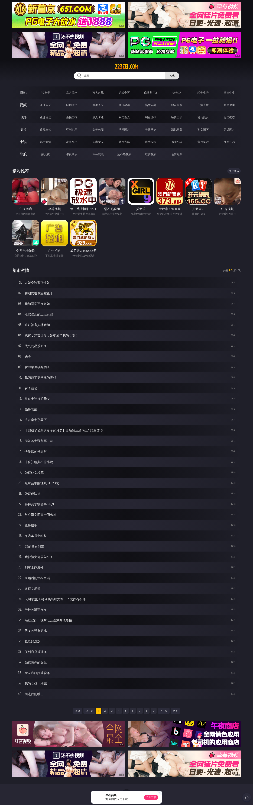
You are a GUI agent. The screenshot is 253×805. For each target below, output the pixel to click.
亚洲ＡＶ (45, 105)
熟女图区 (203, 129)
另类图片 (229, 129)
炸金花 (177, 93)
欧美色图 (98, 129)
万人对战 (98, 93)
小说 (23, 141)
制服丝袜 (150, 117)
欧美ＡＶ (98, 105)
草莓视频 (98, 154)
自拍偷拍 (71, 105)
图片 (23, 129)
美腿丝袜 (150, 129)
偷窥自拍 (45, 129)
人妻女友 (98, 142)
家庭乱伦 (71, 142)
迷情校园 (150, 142)
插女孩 (45, 154)
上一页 (89, 710)
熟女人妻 (150, 105)
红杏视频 (150, 154)
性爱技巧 (229, 142)
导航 (23, 154)
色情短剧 (176, 154)
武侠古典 (124, 142)
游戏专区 (124, 93)
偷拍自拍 (71, 117)
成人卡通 (98, 117)
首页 (77, 710)
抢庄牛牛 (229, 93)
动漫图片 (124, 129)
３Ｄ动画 (124, 105)
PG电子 (45, 93)
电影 (23, 117)
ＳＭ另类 (229, 105)
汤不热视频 (124, 154)
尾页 (175, 710)
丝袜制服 (176, 105)
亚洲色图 (71, 129)
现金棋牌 (203, 93)
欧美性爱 (124, 117)
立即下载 (151, 797)
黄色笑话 (203, 142)
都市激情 (45, 142)
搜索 (172, 76)
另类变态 (229, 117)
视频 (23, 104)
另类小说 (176, 142)
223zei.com (126, 66)
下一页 (163, 710)
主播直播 (203, 105)
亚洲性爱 (45, 117)
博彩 (23, 92)
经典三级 (176, 117)
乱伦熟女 (203, 117)
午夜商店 (71, 154)
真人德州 (71, 93)
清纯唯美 (176, 129)
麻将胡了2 (150, 93)
